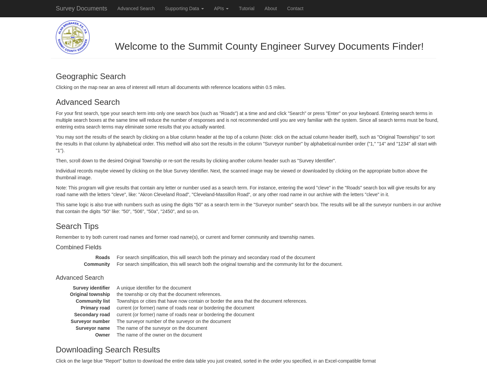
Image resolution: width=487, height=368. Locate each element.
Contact (295, 8)
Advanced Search (136, 8)
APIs (221, 8)
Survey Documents (81, 8)
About (270, 8)
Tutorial (246, 8)
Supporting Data (184, 8)
